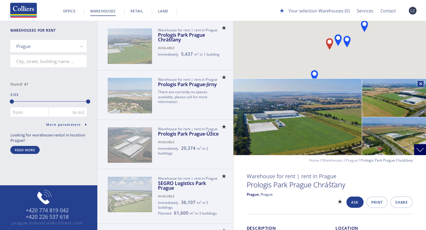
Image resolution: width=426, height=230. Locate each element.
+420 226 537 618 (47, 217)
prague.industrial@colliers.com (47, 223)
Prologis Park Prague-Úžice (188, 134)
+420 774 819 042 (47, 210)
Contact (388, 11)
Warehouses (103, 11)
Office (69, 11)
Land (163, 11)
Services (365, 11)
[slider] (12, 101)
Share (401, 202)
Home (314, 160)
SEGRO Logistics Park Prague (182, 185)
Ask (355, 202)
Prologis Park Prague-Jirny (187, 84)
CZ (412, 10)
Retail (136, 11)
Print (377, 202)
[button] (364, 26)
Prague (352, 160)
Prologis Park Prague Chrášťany (181, 37)
